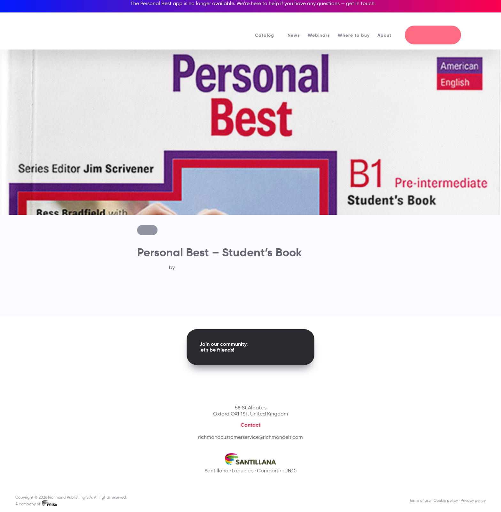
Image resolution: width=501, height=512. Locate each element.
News (294, 35)
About (387, 35)
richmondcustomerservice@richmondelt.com (250, 437)
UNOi (290, 471)
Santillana (216, 471)
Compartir (269, 471)
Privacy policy (473, 500)
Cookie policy (446, 500)
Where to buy (354, 35)
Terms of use (420, 500)
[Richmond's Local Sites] (452, 19)
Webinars (319, 35)
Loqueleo (243, 471)
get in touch (360, 3)
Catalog (267, 35)
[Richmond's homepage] (68, 29)
